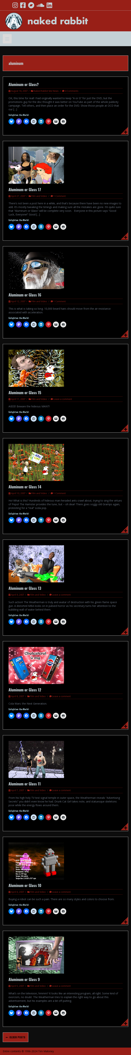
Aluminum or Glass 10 (25, 885)
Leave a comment (62, 399)
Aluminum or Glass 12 (25, 690)
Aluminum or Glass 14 (25, 486)
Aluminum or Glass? (24, 84)
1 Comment (59, 196)
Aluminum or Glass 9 (24, 979)
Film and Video (39, 196)
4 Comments (71, 91)
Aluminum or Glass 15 (25, 392)
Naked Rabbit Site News (46, 91)
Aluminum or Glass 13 (25, 588)
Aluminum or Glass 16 (25, 295)
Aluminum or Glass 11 (25, 784)
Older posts (17, 1037)
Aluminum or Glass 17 (25, 189)
